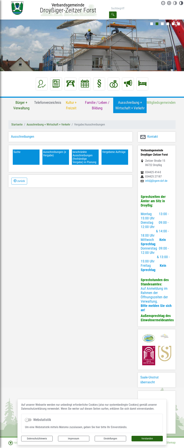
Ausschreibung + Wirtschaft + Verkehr (48, 124)
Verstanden (147, 438)
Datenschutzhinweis (37, 438)
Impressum (73, 438)
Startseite (17, 124)
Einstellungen (110, 438)
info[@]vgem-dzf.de (156, 180)
